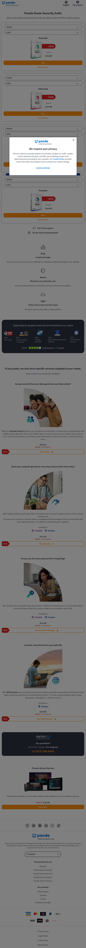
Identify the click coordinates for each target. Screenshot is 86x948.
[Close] (73, 140)
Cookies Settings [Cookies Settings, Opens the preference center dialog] (43, 168)
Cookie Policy (58, 159)
